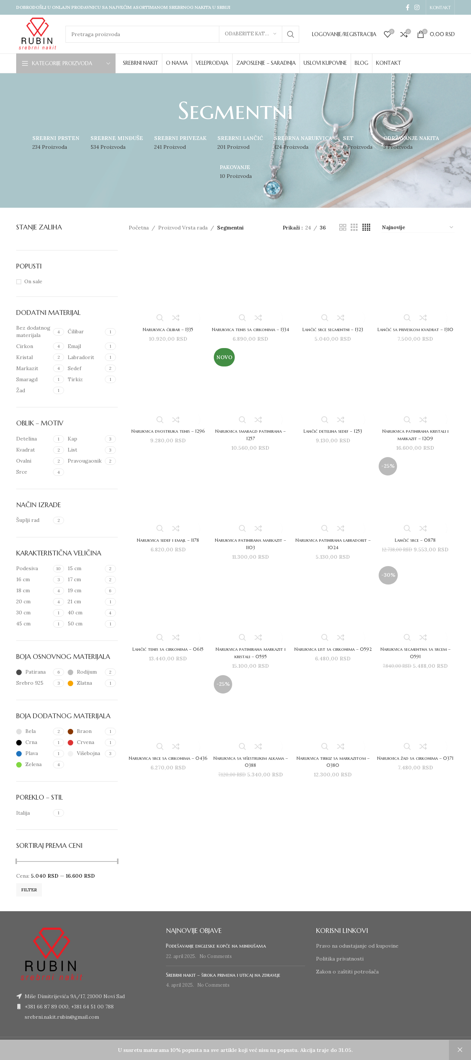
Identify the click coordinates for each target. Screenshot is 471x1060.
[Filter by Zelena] (33, 764)
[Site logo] (37, 33)
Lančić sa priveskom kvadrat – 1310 (416, 330)
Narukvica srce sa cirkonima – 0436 (166, 769)
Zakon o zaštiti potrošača (347, 971)
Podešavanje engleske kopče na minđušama (216, 946)
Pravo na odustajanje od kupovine (357, 946)
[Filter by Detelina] (33, 439)
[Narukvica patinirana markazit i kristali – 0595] (250, 611)
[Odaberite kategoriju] (250, 34)
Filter (29, 889)
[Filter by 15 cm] (85, 568)
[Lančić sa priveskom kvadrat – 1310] (417, 282)
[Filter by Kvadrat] (33, 450)
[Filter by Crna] (33, 742)
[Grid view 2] (342, 227)
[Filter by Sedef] (85, 368)
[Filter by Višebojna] (85, 753)
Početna (139, 227)
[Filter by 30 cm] (33, 613)
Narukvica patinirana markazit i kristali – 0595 (250, 660)
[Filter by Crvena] (85, 742)
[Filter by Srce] (33, 472)
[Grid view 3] (354, 227)
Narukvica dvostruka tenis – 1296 (166, 440)
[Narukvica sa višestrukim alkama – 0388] (250, 721)
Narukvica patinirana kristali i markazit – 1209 (417, 440)
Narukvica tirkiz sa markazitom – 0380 (333, 769)
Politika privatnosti (340, 958)
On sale (33, 281)
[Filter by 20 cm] (33, 602)
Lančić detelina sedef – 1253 (333, 436)
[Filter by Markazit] (33, 368)
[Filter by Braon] (85, 731)
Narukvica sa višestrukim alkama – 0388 (249, 769)
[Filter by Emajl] (85, 346)
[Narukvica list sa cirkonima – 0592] (333, 611)
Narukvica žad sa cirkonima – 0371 (417, 769)
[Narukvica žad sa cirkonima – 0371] (417, 721)
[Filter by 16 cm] (33, 579)
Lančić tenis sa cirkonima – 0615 (166, 660)
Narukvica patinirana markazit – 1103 (249, 550)
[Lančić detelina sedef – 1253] (333, 392)
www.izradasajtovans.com (177, 1048)
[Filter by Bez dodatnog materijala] (33, 331)
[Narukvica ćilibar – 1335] (167, 282)
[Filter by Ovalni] (33, 461)
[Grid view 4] (366, 227)
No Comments (215, 956)
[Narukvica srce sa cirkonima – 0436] (167, 721)
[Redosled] (418, 227)
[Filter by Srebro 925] (33, 683)
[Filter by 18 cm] (33, 590)
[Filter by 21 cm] (85, 602)
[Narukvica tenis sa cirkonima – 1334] (250, 282)
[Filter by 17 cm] (85, 579)
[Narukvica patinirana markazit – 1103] (250, 501)
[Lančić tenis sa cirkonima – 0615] (167, 611)
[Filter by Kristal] (33, 357)
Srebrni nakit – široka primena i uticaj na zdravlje (223, 975)
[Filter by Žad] (33, 390)
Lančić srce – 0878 (416, 546)
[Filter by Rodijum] (85, 672)
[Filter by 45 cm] (33, 624)
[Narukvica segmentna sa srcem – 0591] (417, 611)
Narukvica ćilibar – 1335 (166, 326)
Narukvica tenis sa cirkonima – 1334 (249, 330)
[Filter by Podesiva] (33, 568)
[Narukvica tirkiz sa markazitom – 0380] (333, 721)
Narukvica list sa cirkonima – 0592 (333, 660)
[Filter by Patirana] (33, 672)
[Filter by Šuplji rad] (33, 520)
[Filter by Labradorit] (85, 357)
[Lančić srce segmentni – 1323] (333, 282)
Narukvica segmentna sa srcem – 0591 (417, 660)
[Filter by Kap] (85, 439)
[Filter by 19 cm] (85, 590)
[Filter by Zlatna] (85, 683)
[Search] (182, 34)
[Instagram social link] (417, 7)
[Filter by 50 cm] (85, 624)
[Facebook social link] (407, 7)
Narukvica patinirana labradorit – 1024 (333, 550)
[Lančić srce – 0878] (417, 501)
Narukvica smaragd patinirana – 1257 (250, 440)
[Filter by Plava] (33, 753)
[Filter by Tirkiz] (85, 379)
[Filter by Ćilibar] (85, 332)
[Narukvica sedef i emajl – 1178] (167, 501)
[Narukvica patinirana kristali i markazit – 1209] (417, 392)
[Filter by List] (85, 450)
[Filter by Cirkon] (33, 346)
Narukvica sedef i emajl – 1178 (166, 546)
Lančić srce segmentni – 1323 (333, 326)
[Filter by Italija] (33, 813)
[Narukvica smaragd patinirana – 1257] (250, 392)
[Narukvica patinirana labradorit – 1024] (333, 501)
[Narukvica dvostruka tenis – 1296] (167, 392)
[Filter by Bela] (33, 731)
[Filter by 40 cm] (85, 613)
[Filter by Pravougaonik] (85, 461)
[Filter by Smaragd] (33, 379)
